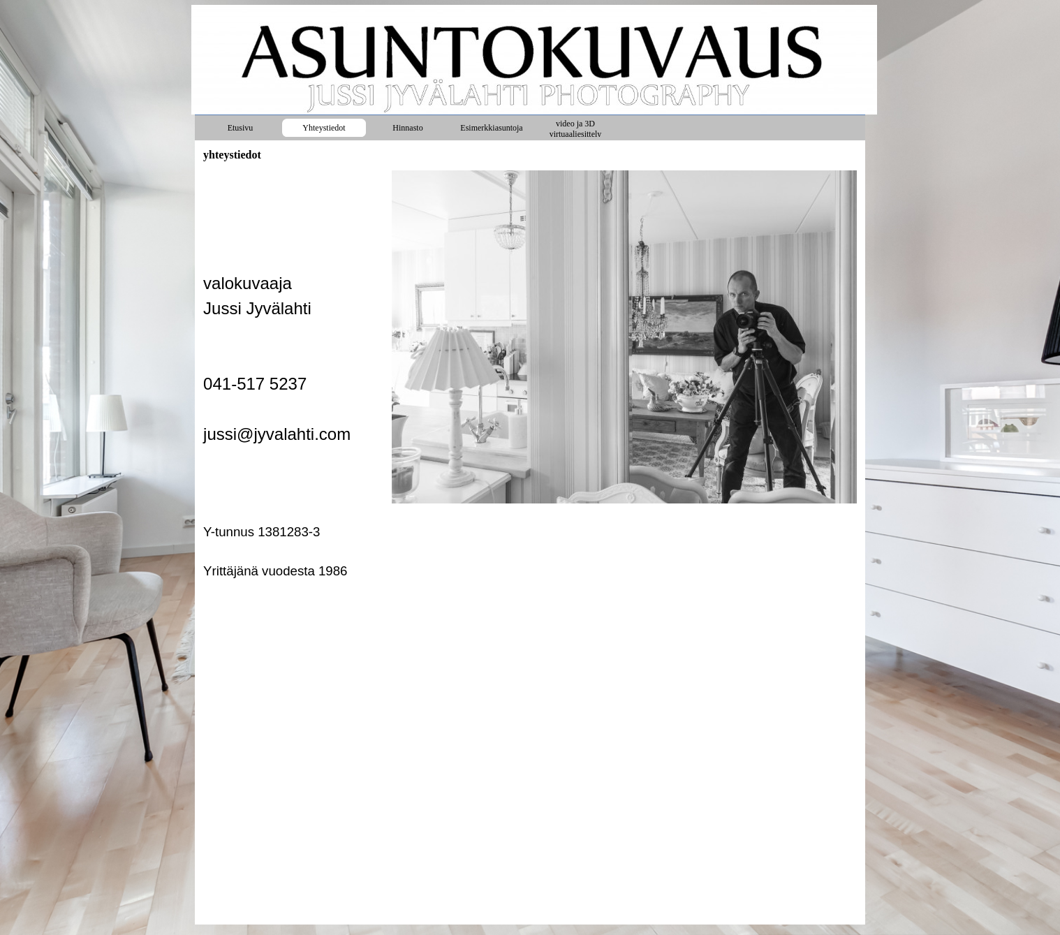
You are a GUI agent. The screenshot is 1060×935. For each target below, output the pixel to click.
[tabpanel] (293, 375)
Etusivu (240, 128)
